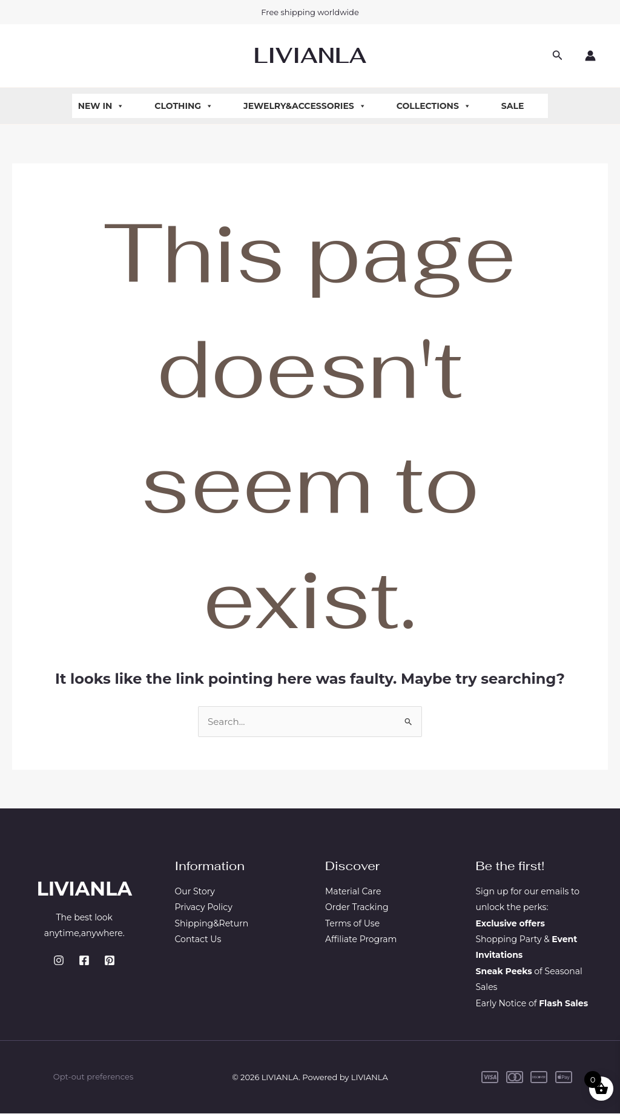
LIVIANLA (310, 55)
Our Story (195, 891)
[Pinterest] (109, 961)
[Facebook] (84, 961)
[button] (557, 56)
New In (101, 106)
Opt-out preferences (93, 1078)
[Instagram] (58, 961)
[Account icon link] (590, 55)
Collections (434, 106)
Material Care (353, 891)
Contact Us (198, 939)
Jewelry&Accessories (304, 106)
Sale (512, 105)
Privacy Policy (203, 908)
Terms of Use (352, 924)
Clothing (183, 106)
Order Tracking (357, 908)
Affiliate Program (361, 939)
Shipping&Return (212, 924)
